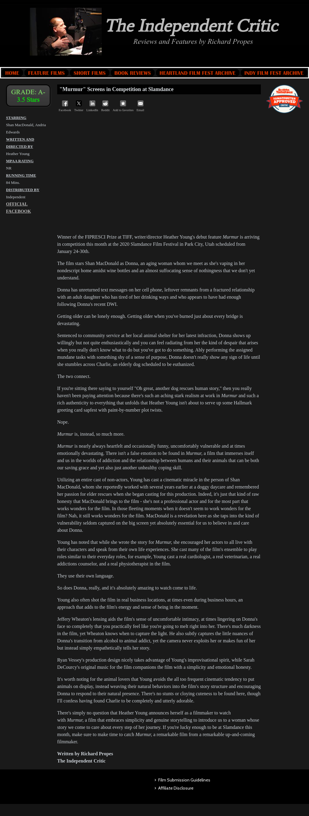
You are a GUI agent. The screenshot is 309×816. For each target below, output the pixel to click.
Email (140, 106)
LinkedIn (92, 106)
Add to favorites (123, 106)
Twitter (78, 106)
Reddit (105, 106)
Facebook (65, 106)
